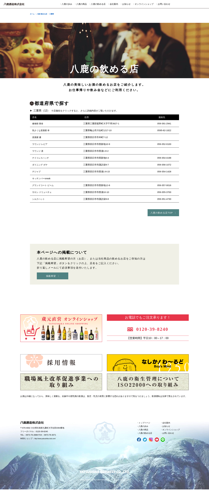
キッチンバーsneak (42, 178)
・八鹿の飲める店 (97, 4)
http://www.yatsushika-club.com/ (48, 440)
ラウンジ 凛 (38, 151)
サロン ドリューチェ (42, 192)
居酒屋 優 (37, 137)
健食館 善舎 (38, 123)
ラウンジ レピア (40, 144)
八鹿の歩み (144, 428)
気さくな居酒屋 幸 (41, 130)
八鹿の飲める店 (146, 436)
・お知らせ (125, 4)
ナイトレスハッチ (41, 158)
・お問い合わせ (163, 4)
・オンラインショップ (143, 4)
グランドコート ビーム (43, 185)
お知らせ (167, 428)
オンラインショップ (173, 432)
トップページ (145, 424)
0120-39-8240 (155, 329)
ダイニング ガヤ (40, 164)
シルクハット (39, 199)
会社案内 (167, 424)
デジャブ (36, 171)
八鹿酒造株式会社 (14, 4)
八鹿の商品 (144, 432)
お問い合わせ (169, 436)
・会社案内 (113, 4)
